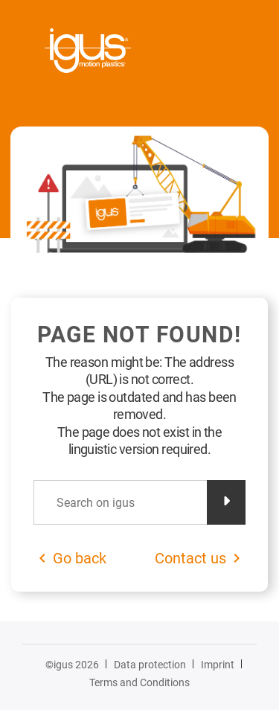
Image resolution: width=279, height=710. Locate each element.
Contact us (190, 558)
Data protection (150, 664)
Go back (79, 558)
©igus (72, 664)
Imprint (217, 664)
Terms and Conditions (139, 682)
